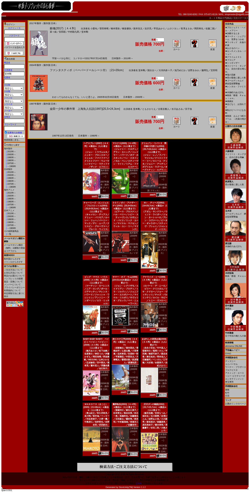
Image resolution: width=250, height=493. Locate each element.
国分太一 (151, 70)
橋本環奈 (115, 28)
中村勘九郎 (73, 32)
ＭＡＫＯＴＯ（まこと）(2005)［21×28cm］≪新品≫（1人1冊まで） (96, 407)
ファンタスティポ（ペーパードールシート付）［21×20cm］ (87, 70)
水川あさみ (177, 109)
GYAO (228, 353)
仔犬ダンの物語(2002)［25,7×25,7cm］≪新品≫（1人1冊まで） (153, 407)
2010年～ (11, 151)
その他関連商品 (11, 231)
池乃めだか (180, 70)
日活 (227, 396)
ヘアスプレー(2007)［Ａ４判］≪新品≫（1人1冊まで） (96, 146)
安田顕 (62, 32)
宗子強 (188, 109)
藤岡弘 (205, 70)
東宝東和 (229, 382)
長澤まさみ (186, 28)
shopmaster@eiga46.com (237, 14)
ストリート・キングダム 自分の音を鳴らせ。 (235, 69)
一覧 (9, 234)
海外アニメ (9, 190)
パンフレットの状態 (13, 278)
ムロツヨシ (172, 28)
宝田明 (214, 70)
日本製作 (8, 169)
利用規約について (12, 290)
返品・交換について (13, 281)
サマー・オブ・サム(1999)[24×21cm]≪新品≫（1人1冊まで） (125, 280)
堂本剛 (84, 32)
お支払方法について (13, 273)
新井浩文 (137, 28)
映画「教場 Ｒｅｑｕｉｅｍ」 (235, 274)
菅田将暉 (104, 28)
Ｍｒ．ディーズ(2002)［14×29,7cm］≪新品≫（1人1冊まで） (154, 206)
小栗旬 (93, 28)
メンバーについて (12, 284)
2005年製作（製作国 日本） (104, 443)
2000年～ (11, 154)
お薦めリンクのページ (235, 403)
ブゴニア (230, 60)
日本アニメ (9, 210)
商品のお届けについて (14, 276)
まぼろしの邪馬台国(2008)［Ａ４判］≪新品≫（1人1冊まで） (153, 342)
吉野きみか (193, 70)
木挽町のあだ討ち (234, 92)
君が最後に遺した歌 (235, 77)
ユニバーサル (231, 364)
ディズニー (230, 361)
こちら (138, 483)
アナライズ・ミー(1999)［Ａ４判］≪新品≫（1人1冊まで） (153, 280)
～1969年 (11, 166)
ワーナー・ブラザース (235, 367)
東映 (227, 390)
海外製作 (8, 148)
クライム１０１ (233, 57)
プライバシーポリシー (14, 287)
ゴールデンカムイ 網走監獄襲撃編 (235, 212)
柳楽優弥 (126, 28)
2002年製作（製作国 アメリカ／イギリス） (130, 250)
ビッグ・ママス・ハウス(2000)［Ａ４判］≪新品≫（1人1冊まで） (96, 280)
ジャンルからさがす (13, 262)
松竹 (227, 393)
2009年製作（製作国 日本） (104, 386)
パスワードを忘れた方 (14, 47)
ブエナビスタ (231, 370)
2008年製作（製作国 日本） (162, 383)
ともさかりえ (149, 109)
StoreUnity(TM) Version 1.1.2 (132, 487)
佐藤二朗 (210, 28)
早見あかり (159, 28)
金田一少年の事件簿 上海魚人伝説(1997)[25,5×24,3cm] (85, 108)
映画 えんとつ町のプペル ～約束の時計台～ (235, 119)
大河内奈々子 (165, 70)
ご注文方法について (13, 270)
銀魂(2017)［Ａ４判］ (63, 28)
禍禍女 (229, 101)
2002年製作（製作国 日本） (162, 448)
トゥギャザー (232, 63)
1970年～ (11, 163)
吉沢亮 (148, 28)
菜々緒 (53, 32)
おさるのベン (232, 48)
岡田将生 (198, 28)
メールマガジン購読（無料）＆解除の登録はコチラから (14, 248)
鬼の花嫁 (230, 75)
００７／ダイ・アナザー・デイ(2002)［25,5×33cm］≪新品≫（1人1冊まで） (125, 206)
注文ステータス (241, 18)
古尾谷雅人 (163, 109)
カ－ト (212, 18)
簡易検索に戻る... (12, 140)
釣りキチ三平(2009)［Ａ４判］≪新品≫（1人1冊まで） (125, 342)
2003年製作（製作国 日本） (133, 443)
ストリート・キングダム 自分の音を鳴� (235, 152)
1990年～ (11, 157)
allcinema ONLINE (233, 346)
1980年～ (11, 160)
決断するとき (232, 33)
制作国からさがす (12, 259)
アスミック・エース (234, 373)
